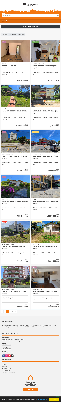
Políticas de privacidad (9, 372)
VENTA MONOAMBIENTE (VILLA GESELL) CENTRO (46, 291)
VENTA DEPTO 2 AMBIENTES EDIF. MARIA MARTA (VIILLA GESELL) (15, 291)
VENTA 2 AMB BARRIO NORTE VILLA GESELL (15, 246)
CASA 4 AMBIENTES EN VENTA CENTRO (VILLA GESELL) (15, 111)
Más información (42, 400)
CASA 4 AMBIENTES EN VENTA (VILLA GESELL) (15, 201)
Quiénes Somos (7, 368)
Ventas (5, 366)
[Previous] (2, 311)
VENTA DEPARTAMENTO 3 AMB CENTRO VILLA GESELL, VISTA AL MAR (15, 156)
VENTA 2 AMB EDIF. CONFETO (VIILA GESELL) (46, 156)
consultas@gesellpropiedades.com (11, 353)
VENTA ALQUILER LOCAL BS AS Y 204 (46, 201)
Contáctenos (6, 370)
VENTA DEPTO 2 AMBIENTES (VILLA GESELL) (46, 66)
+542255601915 (6, 345)
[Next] (15, 311)
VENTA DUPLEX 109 (9, 66)
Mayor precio (21, 34)
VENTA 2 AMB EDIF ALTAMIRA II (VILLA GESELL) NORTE (46, 111)
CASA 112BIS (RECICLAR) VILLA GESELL (46, 246)
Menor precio (12, 34)
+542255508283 (6, 349)
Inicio (4, 364)
